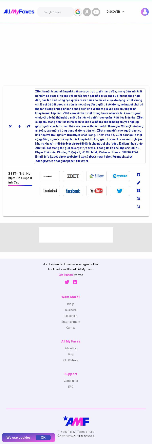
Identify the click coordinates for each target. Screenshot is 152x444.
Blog (71, 354)
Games (70, 327)
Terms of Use (85, 431)
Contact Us (71, 380)
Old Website (71, 360)
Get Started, (66, 275)
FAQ (70, 386)
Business (71, 309)
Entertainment (71, 321)
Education (71, 315)
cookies (25, 437)
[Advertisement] (76, 53)
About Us (71, 348)
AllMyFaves (65, 435)
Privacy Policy (67, 431)
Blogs (70, 304)
